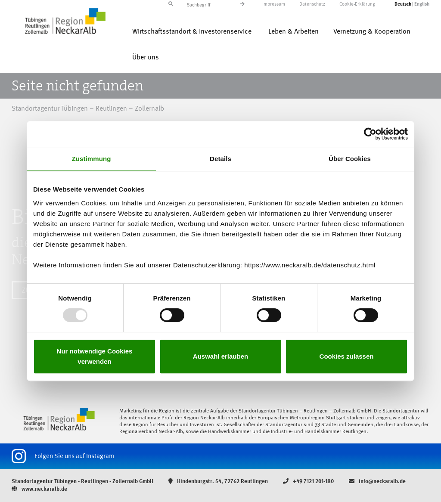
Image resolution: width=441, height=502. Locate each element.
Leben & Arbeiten (293, 31)
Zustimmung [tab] (91, 158)
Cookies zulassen (347, 356)
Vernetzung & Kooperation (371, 31)
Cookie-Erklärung (357, 4)
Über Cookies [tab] (350, 158)
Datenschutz (312, 4)
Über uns (145, 57)
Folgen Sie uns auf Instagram (63, 456)
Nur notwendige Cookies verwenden (95, 356)
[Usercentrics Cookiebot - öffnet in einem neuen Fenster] (370, 133)
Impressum (273, 4)
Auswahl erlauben (220, 356)
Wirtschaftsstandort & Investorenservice (192, 31)
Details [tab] (220, 158)
